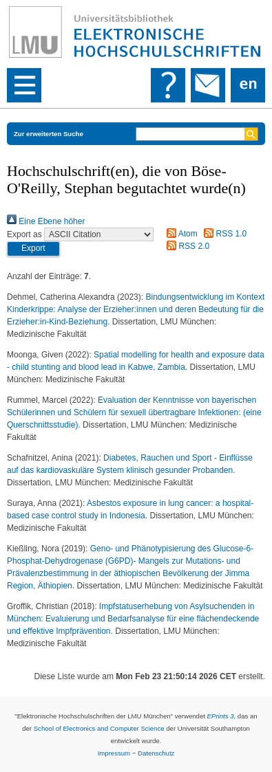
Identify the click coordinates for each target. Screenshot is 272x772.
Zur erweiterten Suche (48, 133)
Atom (180, 234)
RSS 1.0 (223, 234)
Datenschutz (156, 753)
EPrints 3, (221, 716)
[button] (33, 248)
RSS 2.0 (186, 246)
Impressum (114, 753)
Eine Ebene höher (46, 221)
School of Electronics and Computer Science (99, 728)
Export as (24, 234)
